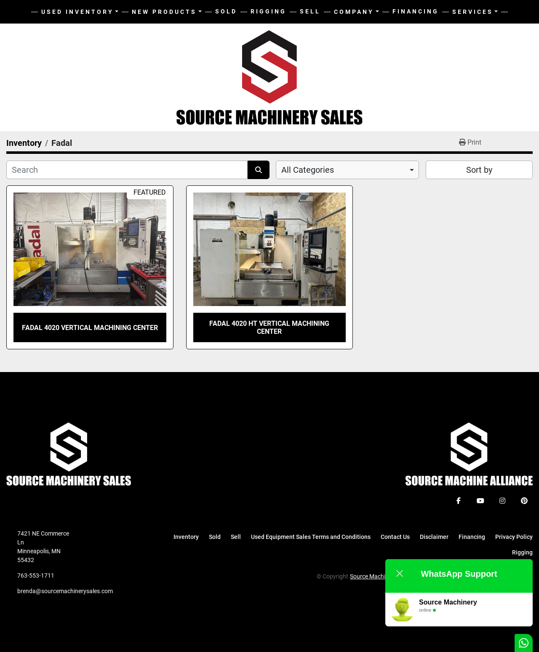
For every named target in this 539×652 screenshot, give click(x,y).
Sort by (479, 170)
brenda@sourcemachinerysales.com (65, 591)
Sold (226, 11)
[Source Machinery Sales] (68, 453)
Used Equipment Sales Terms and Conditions (311, 536)
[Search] (127, 170)
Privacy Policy (514, 536)
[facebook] (458, 500)
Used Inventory (77, 11)
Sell (310, 11)
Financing (415, 11)
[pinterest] (524, 500)
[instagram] (502, 500)
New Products (164, 11)
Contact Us (395, 536)
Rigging (268, 11)
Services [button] (472, 11)
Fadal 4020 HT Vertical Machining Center (269, 327)
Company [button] (354, 11)
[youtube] (480, 500)
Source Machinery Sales (381, 576)
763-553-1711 (35, 575)
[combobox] (347, 170)
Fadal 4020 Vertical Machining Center (90, 328)
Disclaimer (434, 536)
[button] (167, 12)
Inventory (186, 536)
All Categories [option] (307, 170)
